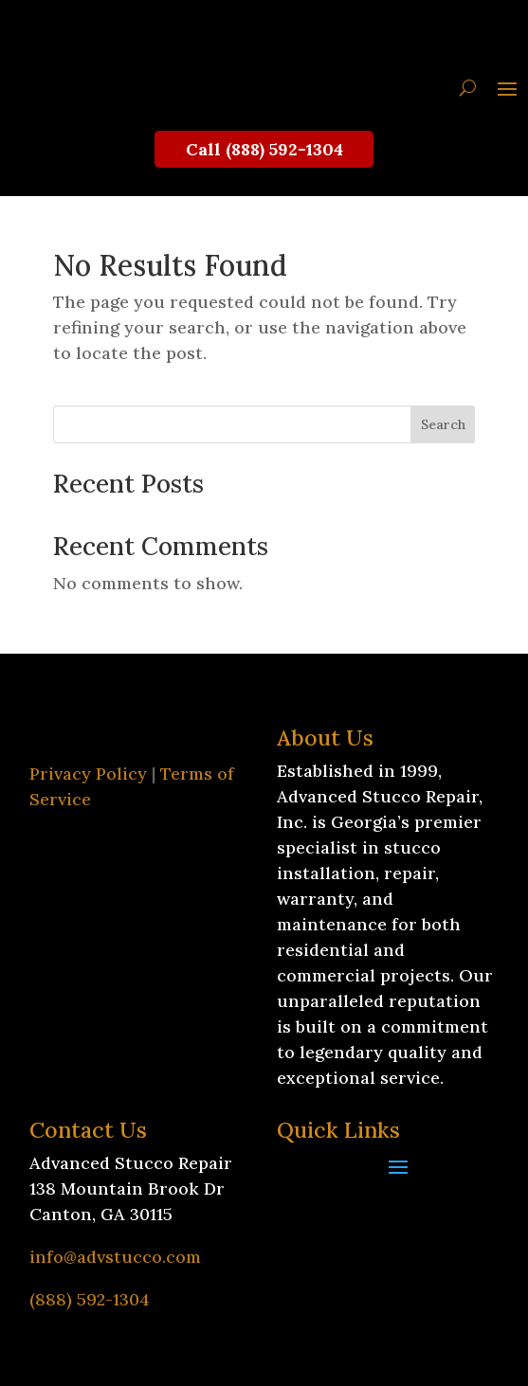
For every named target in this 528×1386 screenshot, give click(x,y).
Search (443, 424)
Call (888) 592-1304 (264, 149)
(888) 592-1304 (89, 1299)
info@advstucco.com (115, 1257)
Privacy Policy (88, 773)
